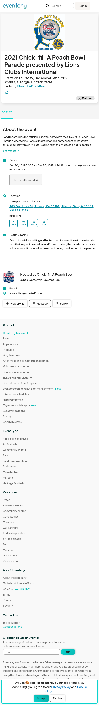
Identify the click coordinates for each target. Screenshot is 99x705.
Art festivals (10, 444)
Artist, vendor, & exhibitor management (26, 360)
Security (8, 605)
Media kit (8, 550)
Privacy (7, 599)
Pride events (10, 466)
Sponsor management (16, 371)
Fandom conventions (15, 461)
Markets (8, 477)
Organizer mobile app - (19, 405)
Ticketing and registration (18, 377)
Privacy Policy (61, 687)
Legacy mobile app (14, 410)
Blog (5, 544)
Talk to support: (18, 624)
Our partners (10, 527)
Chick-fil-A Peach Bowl (31, 86)
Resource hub (11, 561)
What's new (10, 555)
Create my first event (15, 333)
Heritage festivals (13, 483)
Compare (8, 522)
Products (8, 349)
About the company (15, 577)
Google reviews (12, 421)
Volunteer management (17, 366)
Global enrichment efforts (18, 583)
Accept (41, 698)
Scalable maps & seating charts (21, 383)
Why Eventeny (11, 355)
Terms (6, 594)
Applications (10, 344)
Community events (14, 449)
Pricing (7, 416)
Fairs (5, 455)
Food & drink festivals (15, 438)
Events (7, 338)
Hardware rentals (13, 399)
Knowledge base (13, 505)
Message (40, 303)
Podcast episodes (14, 533)
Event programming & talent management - (32, 388)
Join (68, 651)
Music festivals (11, 472)
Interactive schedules (16, 394)
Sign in (83, 5)
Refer (6, 499)
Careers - (16, 588)
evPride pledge (12, 538)
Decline (57, 698)
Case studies (10, 516)
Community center (14, 510)
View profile (15, 303)
